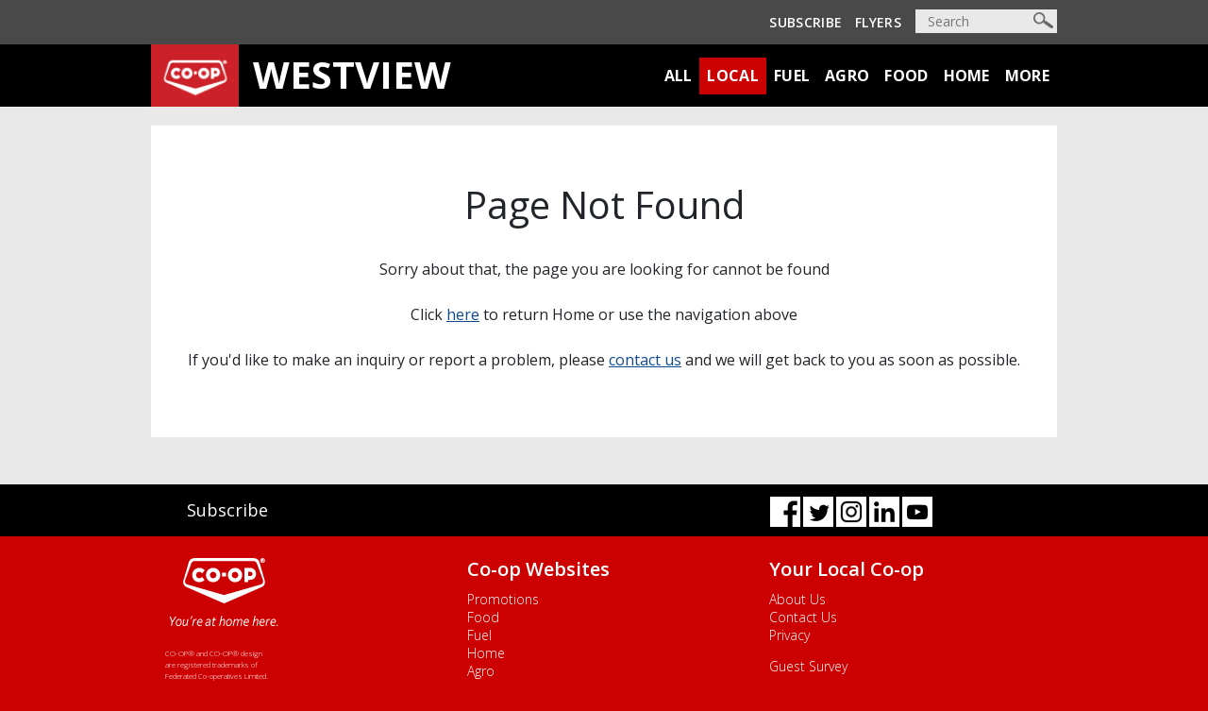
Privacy (789, 635)
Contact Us (803, 617)
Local (733, 75)
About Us (797, 599)
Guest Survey (808, 666)
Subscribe (805, 22)
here (462, 314)
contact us (645, 359)
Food (906, 75)
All (678, 75)
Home (967, 75)
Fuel (792, 75)
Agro (847, 75)
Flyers (878, 22)
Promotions (503, 599)
